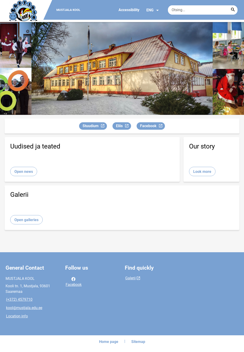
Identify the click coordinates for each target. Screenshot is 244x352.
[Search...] (233, 10)
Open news (23, 171)
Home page (108, 341)
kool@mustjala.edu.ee (24, 308)
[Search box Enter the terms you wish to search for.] (203, 10)
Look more (202, 171)
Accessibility (129, 10)
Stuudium (94, 126)
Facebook (152, 126)
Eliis (123, 126)
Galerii (130, 278)
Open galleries (26, 220)
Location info (17, 316)
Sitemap (138, 341)
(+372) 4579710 (19, 299)
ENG (152, 10)
